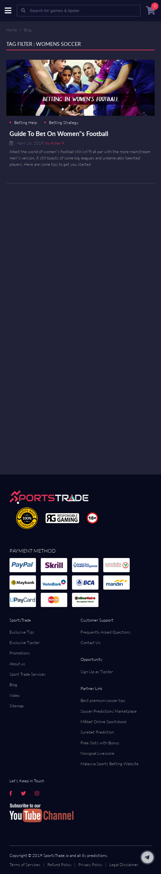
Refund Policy (59, 864)
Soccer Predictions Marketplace (108, 711)
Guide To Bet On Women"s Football (58, 133)
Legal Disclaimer (123, 864)
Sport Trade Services (27, 674)
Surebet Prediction (97, 732)
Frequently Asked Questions (105, 632)
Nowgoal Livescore (97, 753)
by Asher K (55, 143)
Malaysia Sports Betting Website (109, 763)
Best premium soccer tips (102, 700)
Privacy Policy (90, 864)
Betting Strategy (63, 123)
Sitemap (16, 705)
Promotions (19, 652)
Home (11, 29)
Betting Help (25, 123)
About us (17, 663)
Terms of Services (24, 864)
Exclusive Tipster (24, 642)
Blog (28, 29)
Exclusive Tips (21, 632)
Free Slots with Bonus (99, 742)
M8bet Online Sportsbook (103, 721)
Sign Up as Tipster (96, 671)
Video (14, 695)
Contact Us (90, 642)
